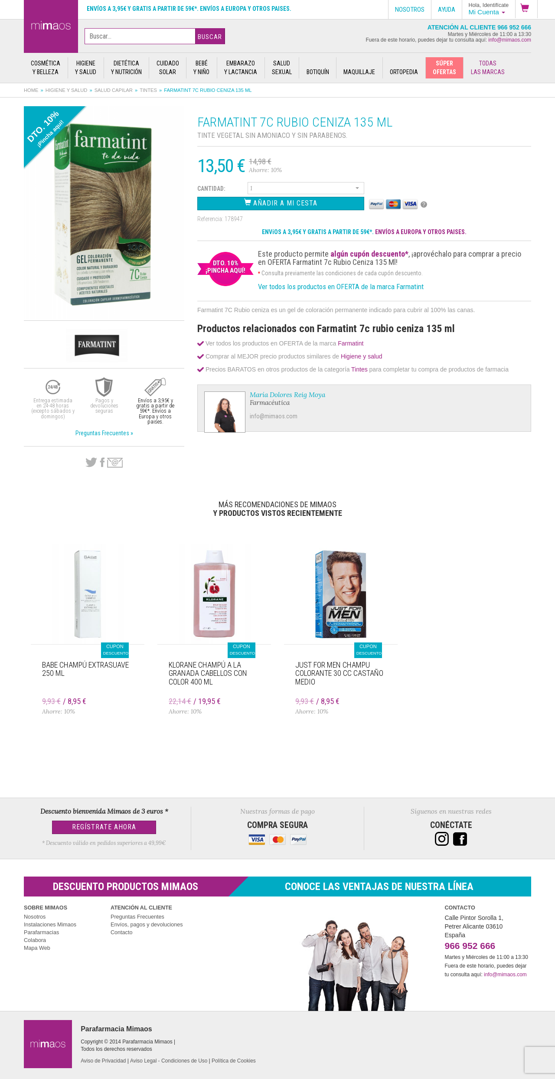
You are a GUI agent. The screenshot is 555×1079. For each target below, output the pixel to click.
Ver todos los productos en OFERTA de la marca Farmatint (341, 286)
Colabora (35, 940)
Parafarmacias (41, 932)
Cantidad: (211, 188)
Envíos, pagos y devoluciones (147, 925)
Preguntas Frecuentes (137, 917)
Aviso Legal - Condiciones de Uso (168, 1061)
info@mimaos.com (509, 40)
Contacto (121, 932)
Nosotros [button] (409, 9)
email (115, 463)
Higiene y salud (67, 90)
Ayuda (446, 9)
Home (31, 90)
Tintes (148, 90)
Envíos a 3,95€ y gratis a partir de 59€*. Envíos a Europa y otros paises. (189, 8)
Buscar (210, 37)
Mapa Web (37, 948)
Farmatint (350, 343)
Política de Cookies (234, 1061)
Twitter (91, 462)
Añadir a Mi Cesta (280, 203)
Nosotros (35, 917)
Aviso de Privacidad (103, 1061)
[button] (526, 9)
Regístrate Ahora (104, 827)
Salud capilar (114, 90)
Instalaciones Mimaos (50, 925)
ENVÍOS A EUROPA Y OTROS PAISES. (421, 231)
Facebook (102, 462)
